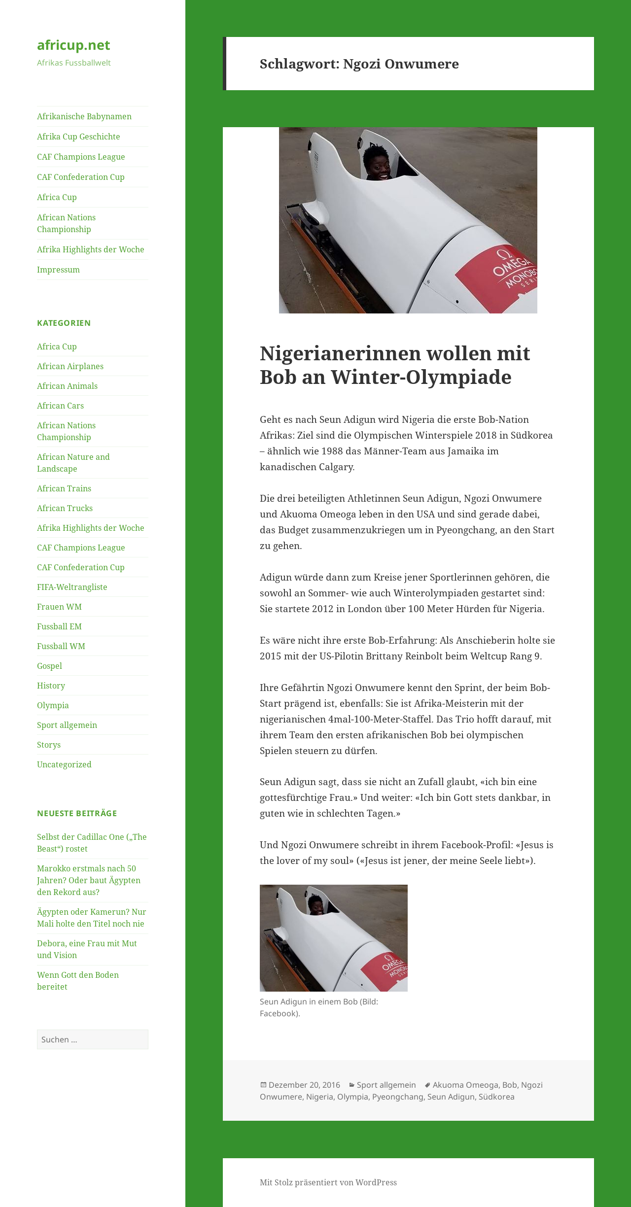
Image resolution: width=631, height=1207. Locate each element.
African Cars (60, 405)
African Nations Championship (66, 223)
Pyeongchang (397, 1096)
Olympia (53, 705)
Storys (49, 744)
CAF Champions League (81, 156)
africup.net (73, 44)
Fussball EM (59, 626)
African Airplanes (70, 366)
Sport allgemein (67, 725)
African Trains (64, 488)
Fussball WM (61, 646)
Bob (509, 1084)
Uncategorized (64, 764)
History (51, 685)
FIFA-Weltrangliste (72, 587)
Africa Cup (57, 197)
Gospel (49, 665)
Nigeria (319, 1096)
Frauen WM (59, 606)
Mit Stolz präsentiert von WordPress (328, 1182)
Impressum (58, 269)
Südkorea (497, 1096)
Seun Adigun (451, 1096)
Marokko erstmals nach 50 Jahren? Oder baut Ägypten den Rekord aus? (88, 880)
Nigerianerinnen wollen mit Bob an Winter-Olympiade (395, 364)
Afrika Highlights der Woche (90, 249)
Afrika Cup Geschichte (78, 136)
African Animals (67, 385)
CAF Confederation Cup (81, 177)
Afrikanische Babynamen (84, 116)
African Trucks (65, 508)
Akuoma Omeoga (465, 1084)
